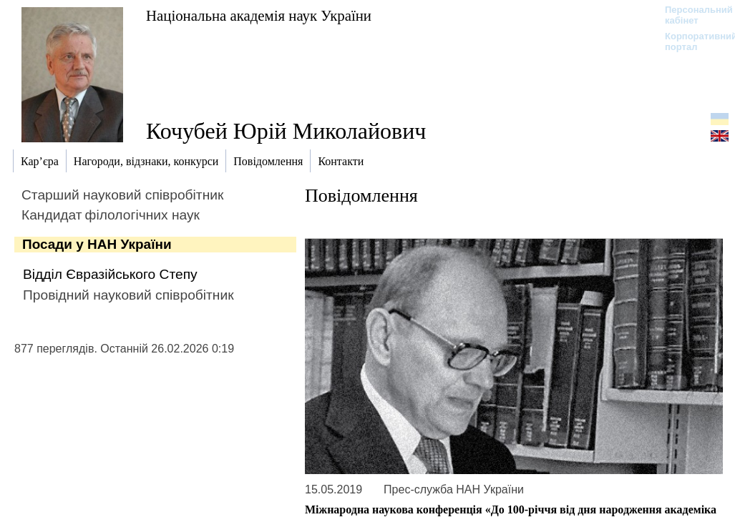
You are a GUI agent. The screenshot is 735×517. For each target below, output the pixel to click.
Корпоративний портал (692, 41)
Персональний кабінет (692, 15)
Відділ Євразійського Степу (110, 274)
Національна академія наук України (258, 15)
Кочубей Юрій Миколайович (286, 131)
